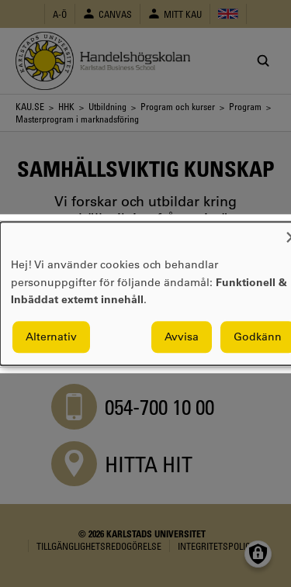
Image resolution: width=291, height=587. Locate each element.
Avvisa (182, 337)
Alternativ (51, 337)
